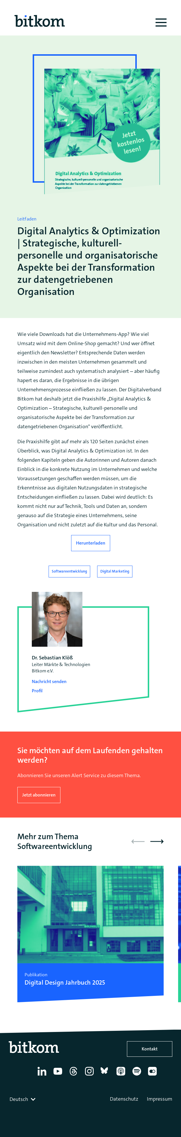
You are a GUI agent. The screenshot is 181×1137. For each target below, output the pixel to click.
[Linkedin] (43, 1075)
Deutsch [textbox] (19, 1099)
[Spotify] (137, 1075)
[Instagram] (90, 1075)
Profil (37, 691)
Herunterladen (90, 543)
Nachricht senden (49, 681)
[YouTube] (58, 1075)
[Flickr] (153, 1075)
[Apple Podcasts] (122, 1075)
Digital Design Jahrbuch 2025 (65, 982)
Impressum (159, 1098)
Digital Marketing (114, 571)
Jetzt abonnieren (39, 795)
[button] (157, 841)
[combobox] (23, 1099)
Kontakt (150, 1049)
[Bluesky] (106, 1075)
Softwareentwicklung (69, 571)
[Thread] (74, 1075)
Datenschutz (124, 1098)
